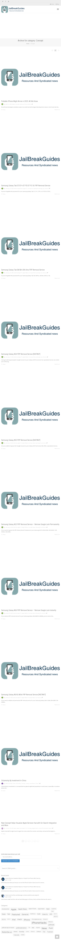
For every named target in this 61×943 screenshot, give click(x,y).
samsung (35, 177)
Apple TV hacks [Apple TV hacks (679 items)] (32, 908)
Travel (33, 773)
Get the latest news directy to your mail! (10, 854)
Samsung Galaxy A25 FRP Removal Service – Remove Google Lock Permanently (30, 515)
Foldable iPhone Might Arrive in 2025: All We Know (25, 91)
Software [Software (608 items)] (39, 931)
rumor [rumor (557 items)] (27, 931)
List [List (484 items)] (29, 927)
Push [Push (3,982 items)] (51, 928)
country (29, 773)
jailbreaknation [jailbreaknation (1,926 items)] (21, 928)
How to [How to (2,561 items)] (45, 914)
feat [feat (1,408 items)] (8, 914)
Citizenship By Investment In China (22, 771)
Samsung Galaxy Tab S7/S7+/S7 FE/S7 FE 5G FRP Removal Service (28, 176)
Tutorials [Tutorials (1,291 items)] (16, 935)
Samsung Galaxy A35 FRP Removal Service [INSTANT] (25, 430)
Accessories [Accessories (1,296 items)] (5, 909)
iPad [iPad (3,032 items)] (13, 920)
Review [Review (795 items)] (15, 931)
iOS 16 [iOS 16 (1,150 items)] (3, 919)
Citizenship (24, 773)
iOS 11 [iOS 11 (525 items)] (55, 913)
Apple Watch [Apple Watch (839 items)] (41, 909)
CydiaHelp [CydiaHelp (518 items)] (53, 908)
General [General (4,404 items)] (25, 914)
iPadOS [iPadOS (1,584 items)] (19, 919)
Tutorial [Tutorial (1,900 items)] (50, 932)
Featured (26, 93)
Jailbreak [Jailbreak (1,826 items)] (51, 925)
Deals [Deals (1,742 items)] (4, 914)
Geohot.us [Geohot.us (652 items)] (32, 914)
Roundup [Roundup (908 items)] (21, 931)
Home (52, 4)
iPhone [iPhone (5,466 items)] (27, 920)
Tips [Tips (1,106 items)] (44, 931)
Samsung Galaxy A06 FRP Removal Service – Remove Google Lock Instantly (29, 601)
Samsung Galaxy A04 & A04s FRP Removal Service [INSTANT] (27, 685)
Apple (22, 93)
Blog (57, 4)
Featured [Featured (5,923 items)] (16, 914)
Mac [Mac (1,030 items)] (33, 927)
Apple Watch (28, 346)
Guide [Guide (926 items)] (38, 914)
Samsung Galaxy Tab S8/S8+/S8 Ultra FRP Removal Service (27, 260)
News (30, 93)
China (22, 773)
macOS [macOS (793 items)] (38, 927)
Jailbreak (33, 177)
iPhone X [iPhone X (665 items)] (50, 922)
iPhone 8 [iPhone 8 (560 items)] (45, 919)
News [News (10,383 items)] (44, 928)
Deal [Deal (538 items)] (52, 911)
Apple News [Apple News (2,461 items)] (22, 909)
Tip (35, 432)
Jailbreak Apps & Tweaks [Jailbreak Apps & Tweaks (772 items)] (8, 927)
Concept (24, 93)
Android (23, 177)
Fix (31, 177)
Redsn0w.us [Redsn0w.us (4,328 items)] (7, 932)
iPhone (28, 93)
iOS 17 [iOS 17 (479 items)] (8, 919)
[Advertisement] (30, 26)
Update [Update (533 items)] (22, 934)
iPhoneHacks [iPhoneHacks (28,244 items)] (39, 922)
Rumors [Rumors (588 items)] (33, 931)
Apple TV (28, 177)
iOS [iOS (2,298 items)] (51, 914)
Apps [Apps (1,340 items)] (48, 909)
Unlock (38, 177)
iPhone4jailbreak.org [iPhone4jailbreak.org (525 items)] (36, 919)
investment (31, 773)
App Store (25, 177)
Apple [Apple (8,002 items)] (13, 909)
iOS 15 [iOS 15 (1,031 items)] (55, 916)
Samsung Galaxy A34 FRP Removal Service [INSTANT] (25, 345)
